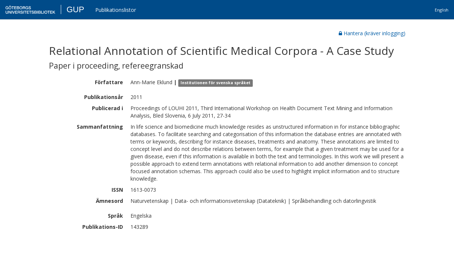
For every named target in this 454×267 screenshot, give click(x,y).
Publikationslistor (115, 9)
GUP (75, 9)
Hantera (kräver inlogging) (372, 33)
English (441, 10)
